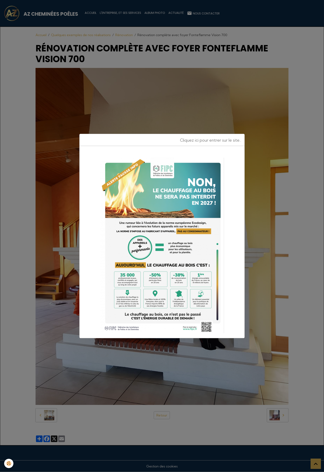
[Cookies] (8, 463)
